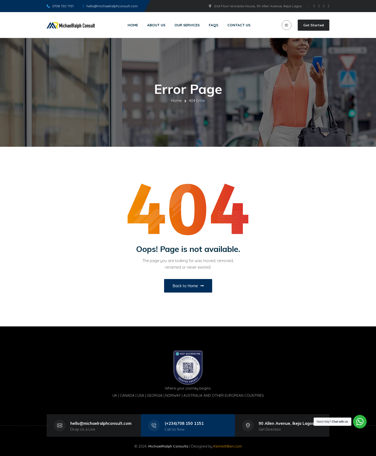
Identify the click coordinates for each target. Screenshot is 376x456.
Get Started (313, 25)
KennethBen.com (227, 446)
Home (176, 100)
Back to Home (188, 285)
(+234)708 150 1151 (184, 423)
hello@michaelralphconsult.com (100, 423)
